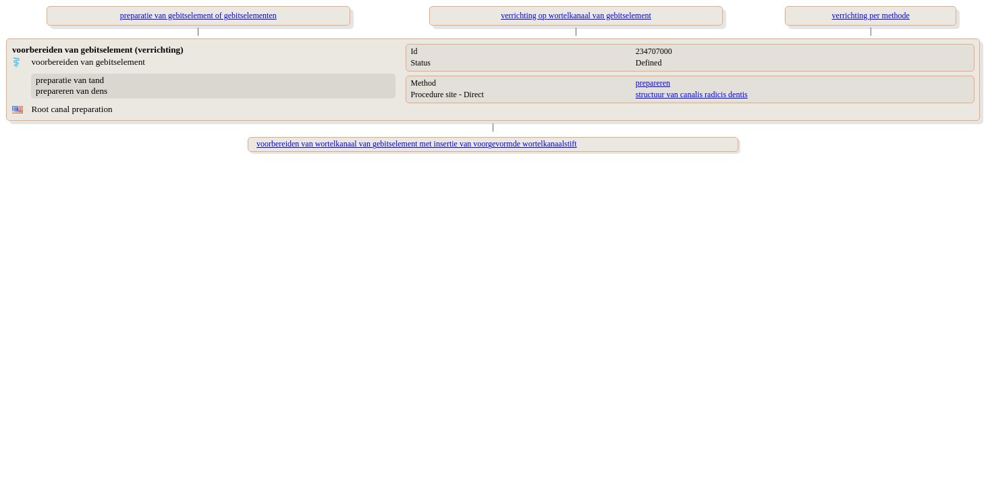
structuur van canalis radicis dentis (692, 94)
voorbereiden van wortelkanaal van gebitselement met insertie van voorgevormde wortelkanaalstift (416, 143)
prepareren (653, 83)
